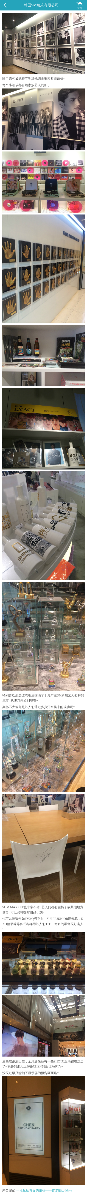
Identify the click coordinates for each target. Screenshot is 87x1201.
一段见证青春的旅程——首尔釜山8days (44, 1190)
